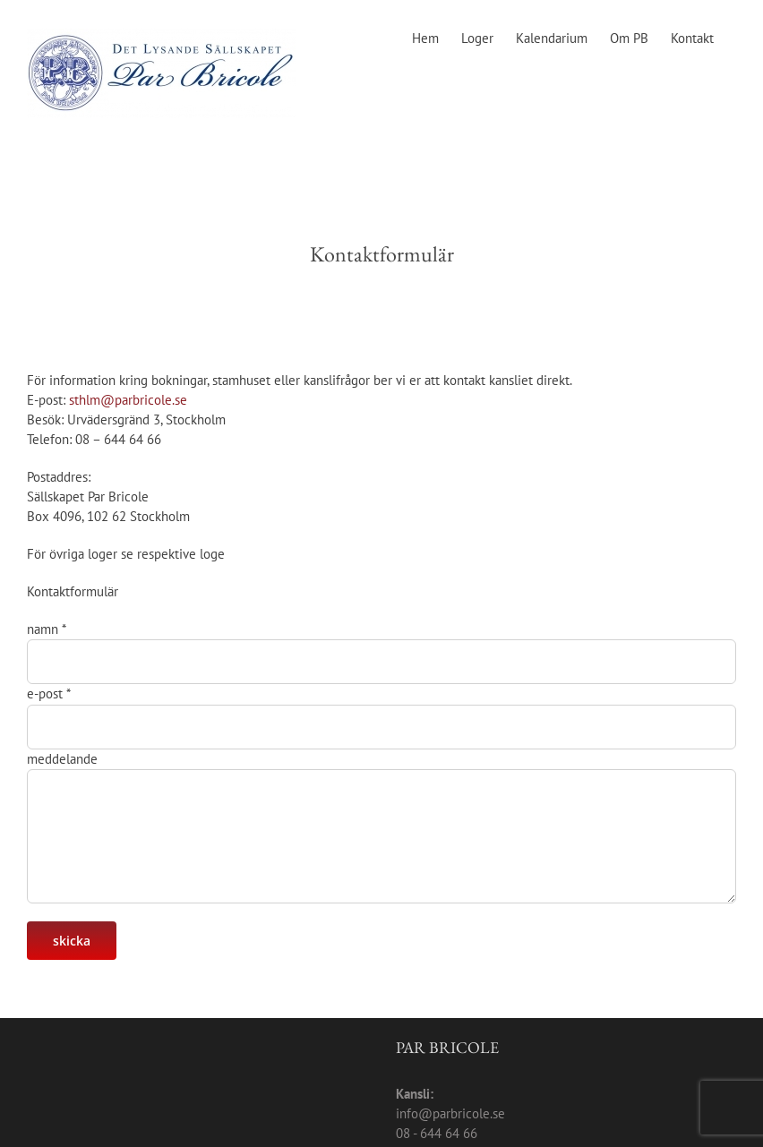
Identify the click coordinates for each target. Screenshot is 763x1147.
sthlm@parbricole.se (128, 399)
